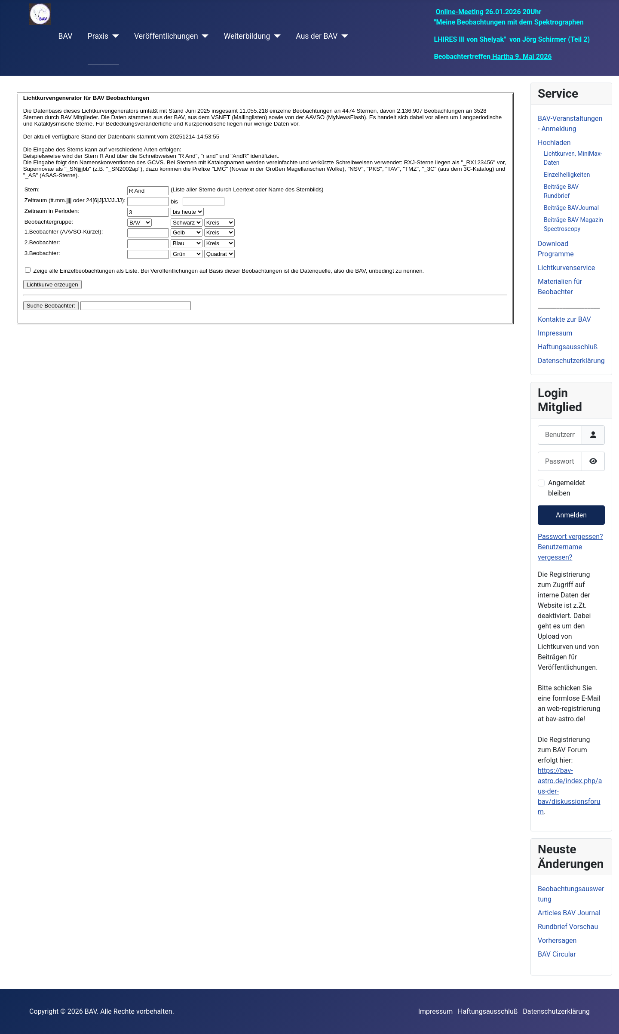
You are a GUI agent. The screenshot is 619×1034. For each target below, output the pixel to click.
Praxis (98, 36)
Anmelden (571, 515)
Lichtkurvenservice (566, 268)
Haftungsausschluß (568, 347)
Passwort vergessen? (570, 536)
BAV (65, 36)
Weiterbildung (247, 36)
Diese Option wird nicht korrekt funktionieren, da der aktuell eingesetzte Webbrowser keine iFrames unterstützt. (265, 239)
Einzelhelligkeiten (567, 174)
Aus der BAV (316, 36)
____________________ (569, 306)
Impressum (555, 333)
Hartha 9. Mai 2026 (521, 56)
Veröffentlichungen (166, 36)
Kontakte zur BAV (564, 319)
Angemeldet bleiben (566, 488)
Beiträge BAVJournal (571, 207)
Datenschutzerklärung (571, 361)
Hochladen (554, 142)
